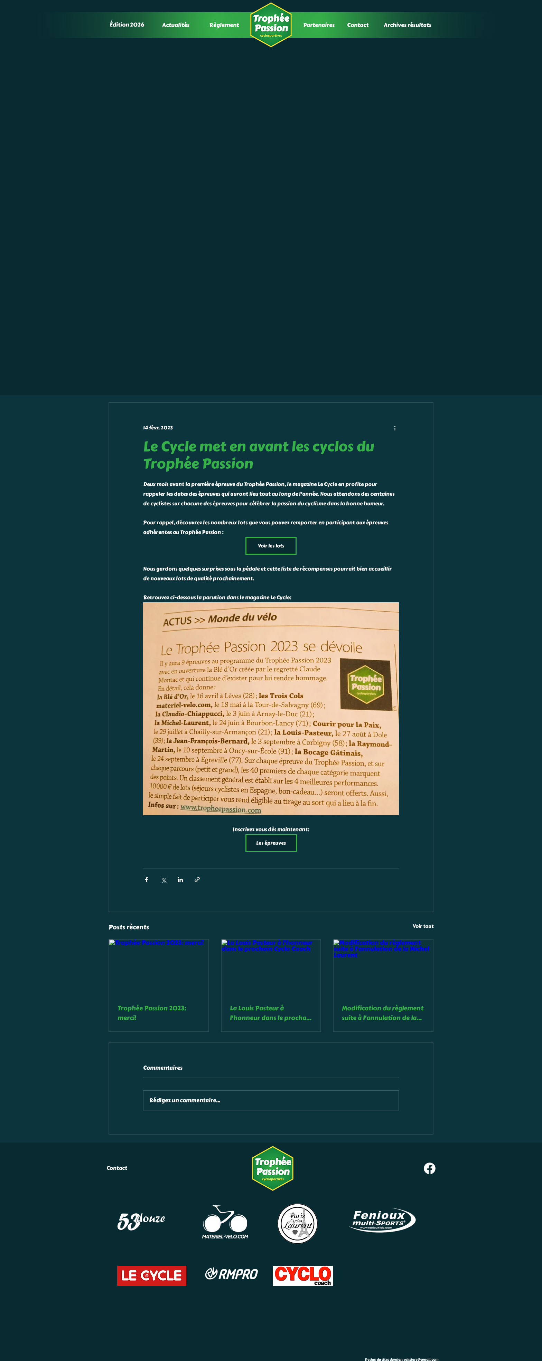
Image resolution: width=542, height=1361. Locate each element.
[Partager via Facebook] (146, 879)
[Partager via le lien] (197, 879)
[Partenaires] (319, 25)
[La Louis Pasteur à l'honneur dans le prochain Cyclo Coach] (271, 967)
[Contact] (358, 25)
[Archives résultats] (408, 25)
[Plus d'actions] (395, 428)
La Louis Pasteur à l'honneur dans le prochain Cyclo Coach (271, 1013)
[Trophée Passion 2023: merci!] (158, 967)
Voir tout (423, 926)
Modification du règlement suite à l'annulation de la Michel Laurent (382, 1013)
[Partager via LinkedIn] (180, 879)
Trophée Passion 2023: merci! (152, 1013)
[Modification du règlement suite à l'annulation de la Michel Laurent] (383, 967)
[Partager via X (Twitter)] (163, 879)
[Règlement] (224, 25)
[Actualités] (176, 25)
